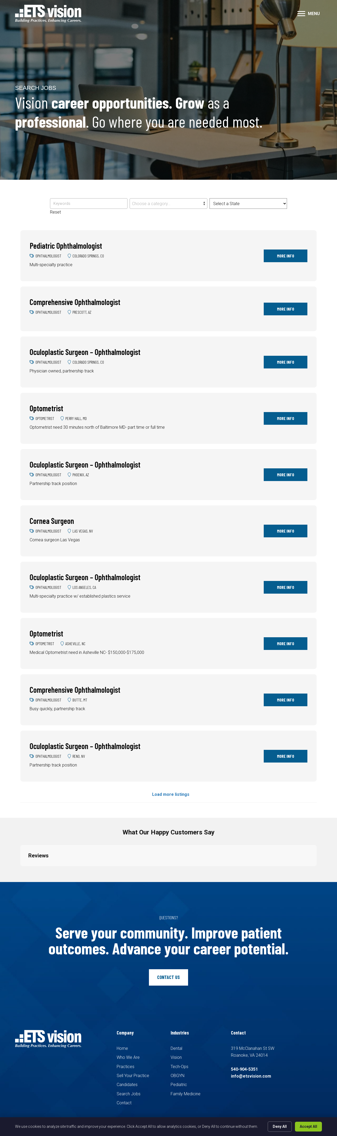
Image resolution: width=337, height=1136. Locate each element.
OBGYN (177, 1075)
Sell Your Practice (133, 1075)
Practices (125, 1066)
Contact (124, 1102)
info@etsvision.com (251, 1076)
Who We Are (128, 1057)
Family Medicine (186, 1093)
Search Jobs (128, 1093)
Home (122, 1048)
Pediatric (179, 1084)
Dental (176, 1048)
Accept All (308, 1126)
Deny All (280, 1126)
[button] (301, 13)
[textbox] (168, 203)
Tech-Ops (179, 1066)
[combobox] (168, 203)
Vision (176, 1057)
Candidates (127, 1084)
